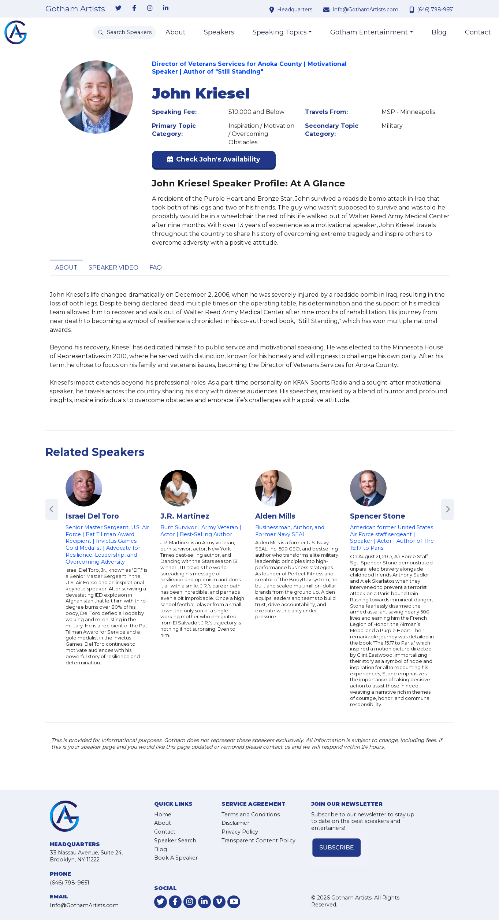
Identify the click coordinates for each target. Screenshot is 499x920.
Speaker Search (175, 840)
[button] (214, 161)
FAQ (155, 267)
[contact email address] (327, 9)
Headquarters (294, 9)
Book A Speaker (176, 857)
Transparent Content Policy (258, 840)
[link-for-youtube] (233, 901)
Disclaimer (235, 823)
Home (162, 814)
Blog (439, 32)
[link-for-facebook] (134, 8)
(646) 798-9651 (435, 9)
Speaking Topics (280, 32)
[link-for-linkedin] (166, 8)
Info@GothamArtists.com (365, 9)
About (175, 32)
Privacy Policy (239, 831)
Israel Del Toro (92, 516)
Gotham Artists (75, 8)
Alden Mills (275, 516)
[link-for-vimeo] (219, 901)
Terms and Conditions (250, 814)
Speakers (219, 32)
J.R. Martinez (184, 516)
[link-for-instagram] (150, 8)
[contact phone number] (412, 9)
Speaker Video (113, 267)
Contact (478, 32)
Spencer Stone (377, 516)
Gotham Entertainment (369, 32)
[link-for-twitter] (118, 8)
